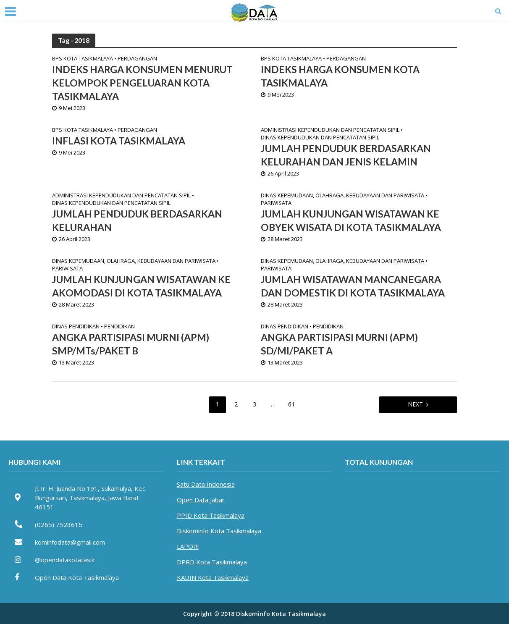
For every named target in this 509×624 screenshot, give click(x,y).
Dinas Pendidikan (76, 326)
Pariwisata (276, 203)
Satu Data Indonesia (206, 484)
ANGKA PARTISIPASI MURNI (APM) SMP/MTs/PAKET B (130, 344)
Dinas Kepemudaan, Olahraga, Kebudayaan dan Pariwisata (342, 195)
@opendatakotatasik (64, 560)
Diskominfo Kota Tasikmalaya (219, 531)
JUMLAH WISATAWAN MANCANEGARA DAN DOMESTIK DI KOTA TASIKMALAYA (353, 286)
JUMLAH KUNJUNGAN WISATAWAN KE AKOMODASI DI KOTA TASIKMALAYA (141, 286)
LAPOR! (188, 546)
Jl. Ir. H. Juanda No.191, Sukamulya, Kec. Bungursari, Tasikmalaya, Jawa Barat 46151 (91, 497)
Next (415, 404)
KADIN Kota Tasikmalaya (213, 577)
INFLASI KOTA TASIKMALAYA (118, 141)
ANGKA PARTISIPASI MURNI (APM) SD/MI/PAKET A (339, 344)
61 (291, 404)
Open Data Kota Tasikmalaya (77, 577)
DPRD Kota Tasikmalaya (212, 562)
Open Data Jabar (201, 500)
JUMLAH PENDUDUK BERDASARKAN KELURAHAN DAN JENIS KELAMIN (346, 155)
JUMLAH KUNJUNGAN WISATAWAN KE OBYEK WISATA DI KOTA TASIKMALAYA (351, 220)
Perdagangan (137, 58)
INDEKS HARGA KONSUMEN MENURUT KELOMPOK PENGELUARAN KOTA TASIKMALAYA (142, 83)
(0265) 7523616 (58, 524)
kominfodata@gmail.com (70, 542)
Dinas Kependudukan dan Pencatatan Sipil (320, 137)
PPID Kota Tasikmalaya (210, 515)
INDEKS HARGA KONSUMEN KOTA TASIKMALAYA (340, 76)
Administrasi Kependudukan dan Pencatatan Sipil (330, 130)
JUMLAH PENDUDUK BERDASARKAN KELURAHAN (137, 220)
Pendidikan (119, 326)
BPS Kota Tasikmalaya (82, 58)
